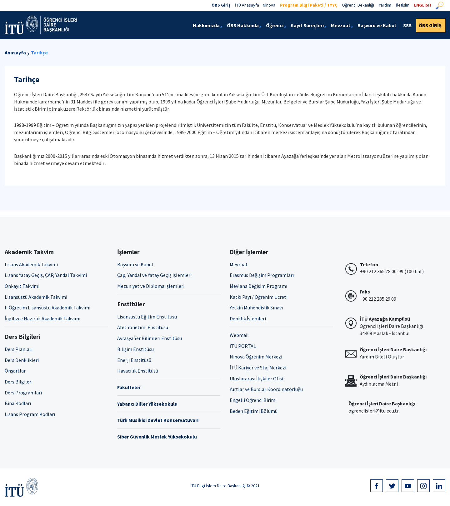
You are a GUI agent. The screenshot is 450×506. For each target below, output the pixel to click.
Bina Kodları (18, 403)
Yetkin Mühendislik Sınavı (256, 307)
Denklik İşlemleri (248, 318)
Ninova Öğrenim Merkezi (256, 356)
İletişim (402, 5)
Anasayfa (15, 52)
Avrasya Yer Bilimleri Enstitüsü (149, 338)
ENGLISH (422, 5)
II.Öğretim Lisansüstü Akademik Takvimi (47, 307)
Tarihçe (39, 52)
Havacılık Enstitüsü (137, 371)
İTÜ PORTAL (243, 346)
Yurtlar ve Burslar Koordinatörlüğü (266, 389)
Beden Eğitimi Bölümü (254, 411)
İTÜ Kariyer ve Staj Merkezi (258, 367)
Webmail (239, 335)
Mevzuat (239, 264)
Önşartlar (15, 371)
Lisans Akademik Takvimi (31, 264)
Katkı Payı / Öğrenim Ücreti (259, 297)
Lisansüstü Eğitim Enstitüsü (147, 316)
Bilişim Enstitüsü (135, 349)
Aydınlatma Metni (379, 384)
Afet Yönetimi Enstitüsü (142, 327)
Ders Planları (18, 349)
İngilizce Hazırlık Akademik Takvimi (42, 318)
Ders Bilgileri (18, 381)
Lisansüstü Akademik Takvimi (36, 297)
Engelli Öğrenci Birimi (253, 400)
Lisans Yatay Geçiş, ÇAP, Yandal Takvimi (46, 275)
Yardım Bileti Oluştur (382, 356)
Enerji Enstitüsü (134, 360)
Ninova (269, 5)
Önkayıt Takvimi (22, 286)
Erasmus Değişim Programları (262, 275)
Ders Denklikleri (22, 360)
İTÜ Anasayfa (247, 5)
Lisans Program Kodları (30, 414)
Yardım (385, 5)
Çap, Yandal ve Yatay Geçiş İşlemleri (154, 275)
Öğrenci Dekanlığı (358, 5)
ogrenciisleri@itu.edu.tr (373, 411)
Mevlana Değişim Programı (258, 286)
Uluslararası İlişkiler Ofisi (256, 378)
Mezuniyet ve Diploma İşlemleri (150, 286)
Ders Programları (23, 392)
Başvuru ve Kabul (135, 264)
